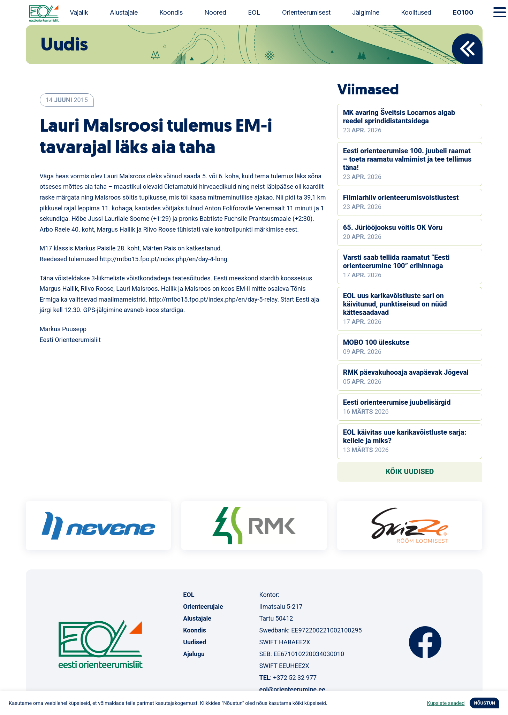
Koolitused (416, 12)
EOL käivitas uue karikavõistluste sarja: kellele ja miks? (405, 436)
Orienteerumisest (306, 12)
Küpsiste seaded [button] (446, 703)
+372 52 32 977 (295, 677)
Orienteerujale (203, 606)
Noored (215, 12)
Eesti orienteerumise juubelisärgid (397, 402)
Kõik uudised (410, 471)
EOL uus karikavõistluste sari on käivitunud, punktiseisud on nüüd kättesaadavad (395, 304)
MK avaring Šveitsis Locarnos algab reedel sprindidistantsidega (399, 116)
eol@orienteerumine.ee (292, 689)
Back (467, 48)
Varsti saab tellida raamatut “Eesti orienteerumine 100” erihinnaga (396, 261)
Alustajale (124, 12)
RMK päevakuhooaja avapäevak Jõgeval (406, 372)
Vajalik (79, 12)
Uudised (194, 642)
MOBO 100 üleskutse (376, 342)
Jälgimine (365, 12)
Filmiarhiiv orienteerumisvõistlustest (401, 197)
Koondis (171, 12)
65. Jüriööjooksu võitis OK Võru (392, 227)
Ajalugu (194, 654)
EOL (254, 12)
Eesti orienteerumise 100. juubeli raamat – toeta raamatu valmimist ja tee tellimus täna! (407, 159)
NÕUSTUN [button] (484, 703)
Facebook (425, 642)
